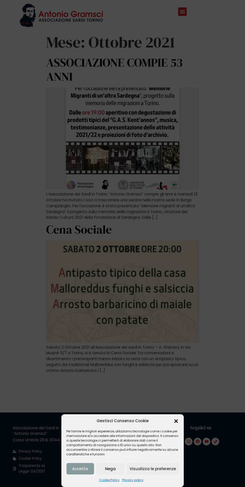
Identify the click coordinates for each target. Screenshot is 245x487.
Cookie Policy (109, 480)
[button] (176, 421)
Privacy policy (133, 480)
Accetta (80, 468)
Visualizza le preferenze (153, 468)
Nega (110, 468)
